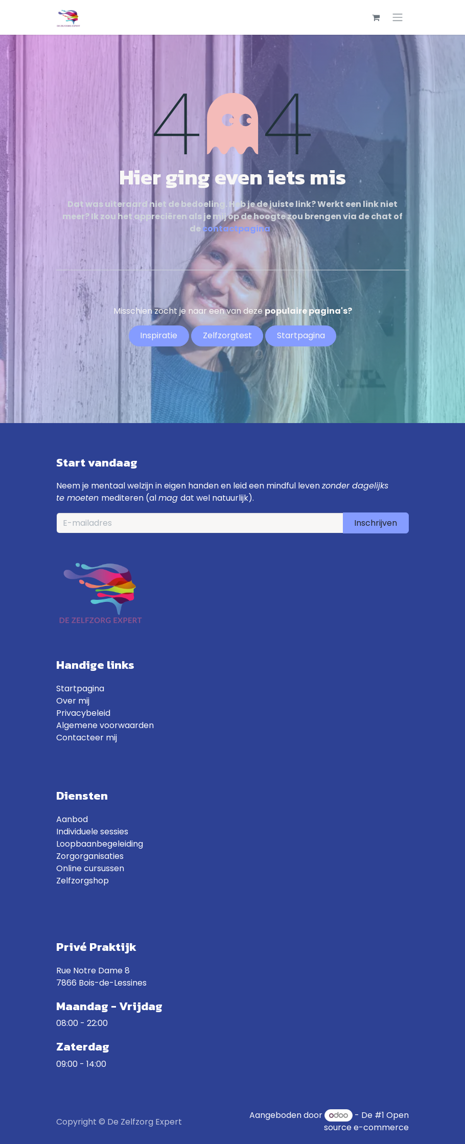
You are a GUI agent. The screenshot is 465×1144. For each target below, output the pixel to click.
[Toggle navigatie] (397, 17)
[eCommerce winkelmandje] (375, 17)
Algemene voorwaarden (105, 725)
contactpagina (236, 229)
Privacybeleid (83, 713)
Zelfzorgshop (82, 880)
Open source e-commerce (366, 1121)
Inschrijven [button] (375, 523)
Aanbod (72, 819)
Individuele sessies (92, 831)
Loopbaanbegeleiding (99, 844)
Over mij (72, 701)
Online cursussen (90, 868)
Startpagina (80, 688)
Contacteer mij (86, 737)
